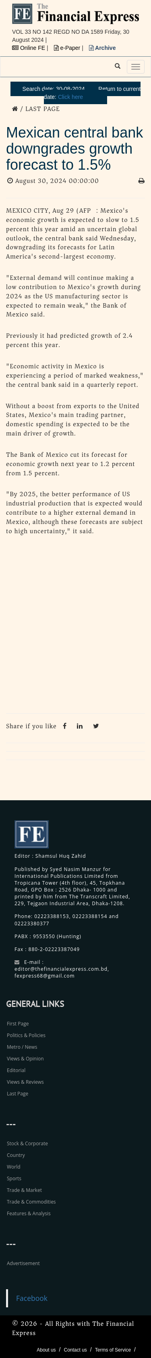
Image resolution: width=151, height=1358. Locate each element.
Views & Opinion (25, 1058)
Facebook (32, 1298)
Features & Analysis (29, 1213)
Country (16, 1155)
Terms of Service (113, 1350)
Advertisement (23, 1263)
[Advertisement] (75, 626)
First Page (18, 1023)
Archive (102, 48)
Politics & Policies (26, 1035)
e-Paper (68, 48)
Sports (14, 1178)
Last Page (17, 1093)
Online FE (29, 48)
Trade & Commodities (31, 1201)
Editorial (16, 1070)
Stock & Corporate (27, 1143)
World (14, 1166)
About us (46, 1350)
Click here (70, 97)
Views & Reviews (25, 1082)
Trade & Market (24, 1190)
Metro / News (22, 1047)
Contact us (75, 1350)
